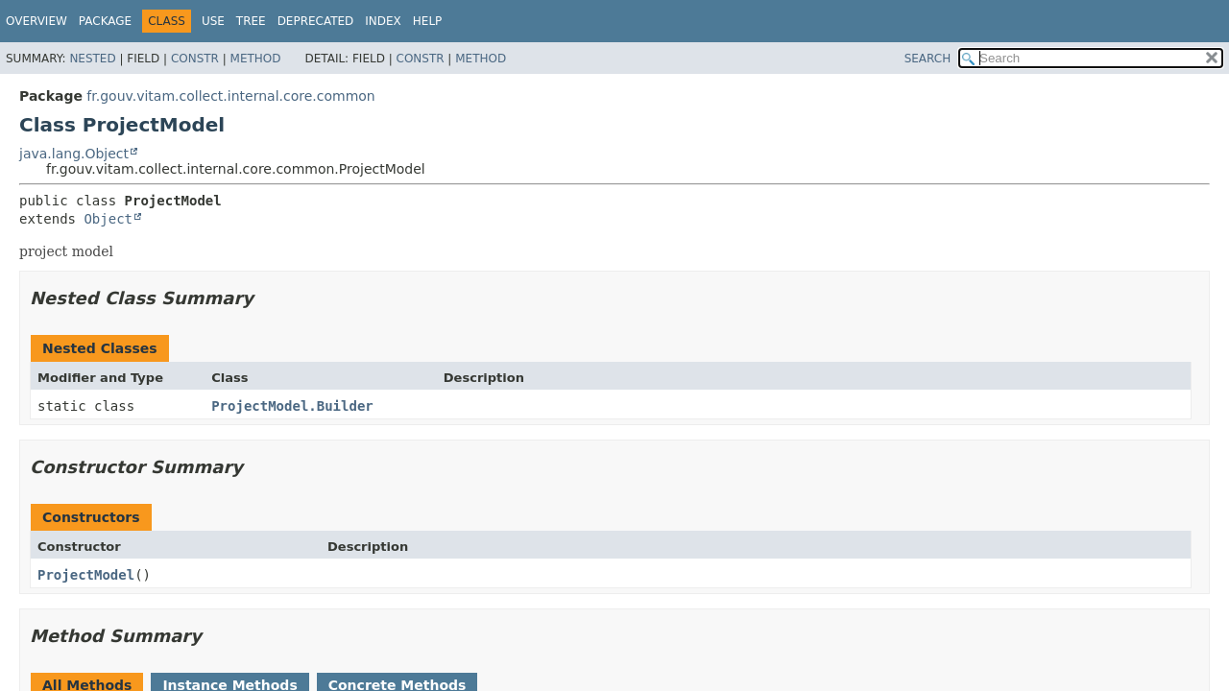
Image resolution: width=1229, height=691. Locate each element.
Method (255, 58)
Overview (36, 21)
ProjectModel (85, 575)
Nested (92, 58)
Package (105, 21)
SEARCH (928, 58)
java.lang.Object (74, 153)
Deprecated (315, 21)
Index (383, 21)
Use (213, 21)
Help (428, 21)
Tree (251, 21)
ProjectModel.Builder (292, 406)
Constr (195, 58)
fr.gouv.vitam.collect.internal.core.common (230, 96)
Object (108, 218)
